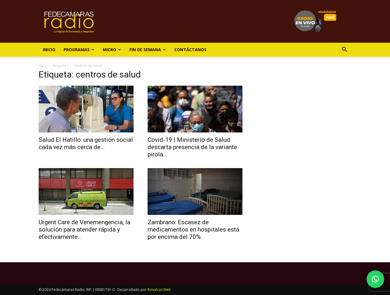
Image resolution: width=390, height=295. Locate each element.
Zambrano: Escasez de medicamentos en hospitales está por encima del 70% (193, 229)
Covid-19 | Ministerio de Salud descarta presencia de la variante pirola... (192, 147)
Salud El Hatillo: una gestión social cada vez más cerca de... (86, 143)
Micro (112, 49)
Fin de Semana (147, 49)
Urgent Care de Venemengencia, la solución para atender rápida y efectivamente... (84, 229)
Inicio (49, 49)
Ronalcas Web (159, 289)
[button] (344, 50)
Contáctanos (190, 49)
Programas (79, 49)
